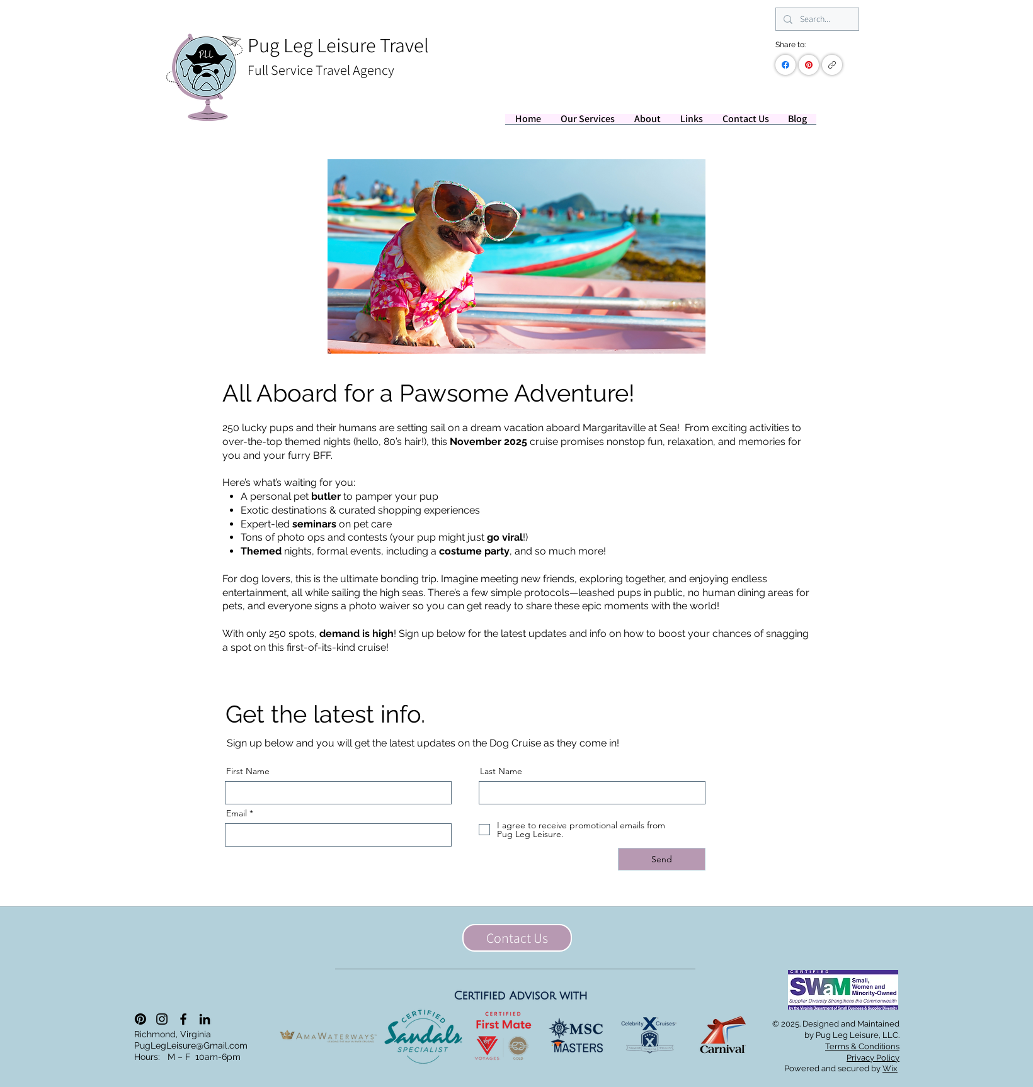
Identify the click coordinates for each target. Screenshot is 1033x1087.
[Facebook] (785, 65)
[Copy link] (832, 65)
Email (236, 813)
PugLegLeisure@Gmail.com (191, 1045)
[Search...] (816, 19)
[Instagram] (161, 1019)
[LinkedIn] (204, 1019)
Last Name (501, 771)
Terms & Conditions (862, 1046)
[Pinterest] (809, 65)
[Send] (661, 859)
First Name (248, 771)
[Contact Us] (517, 938)
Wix (890, 1068)
